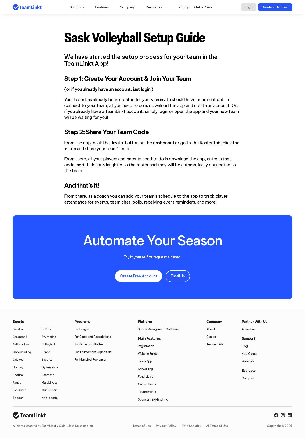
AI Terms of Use (217, 426)
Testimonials (214, 344)
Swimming (49, 337)
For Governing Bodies (89, 344)
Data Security (191, 426)
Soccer (18, 398)
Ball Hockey (21, 344)
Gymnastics (50, 367)
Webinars (248, 361)
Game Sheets (147, 384)
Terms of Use (142, 426)
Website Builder (148, 354)
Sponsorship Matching (153, 399)
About (210, 329)
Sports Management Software (158, 329)
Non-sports (50, 398)
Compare (248, 378)
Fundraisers (145, 376)
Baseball (18, 329)
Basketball (20, 337)
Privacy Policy (166, 426)
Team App (145, 361)
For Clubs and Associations (93, 337)
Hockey (18, 367)
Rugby (17, 382)
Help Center (250, 354)
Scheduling (145, 369)
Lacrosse (48, 375)
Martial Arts (49, 382)
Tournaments (147, 392)
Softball (47, 329)
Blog (245, 346)
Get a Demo (203, 7)
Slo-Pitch (19, 390)
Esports (47, 360)
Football (18, 375)
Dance (46, 352)
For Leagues (83, 329)
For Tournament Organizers (93, 352)
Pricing (183, 7)
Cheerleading (22, 352)
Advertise (248, 329)
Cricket (18, 360)
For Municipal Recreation (91, 360)
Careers (211, 337)
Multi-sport (50, 390)
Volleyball (48, 344)
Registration (146, 346)
